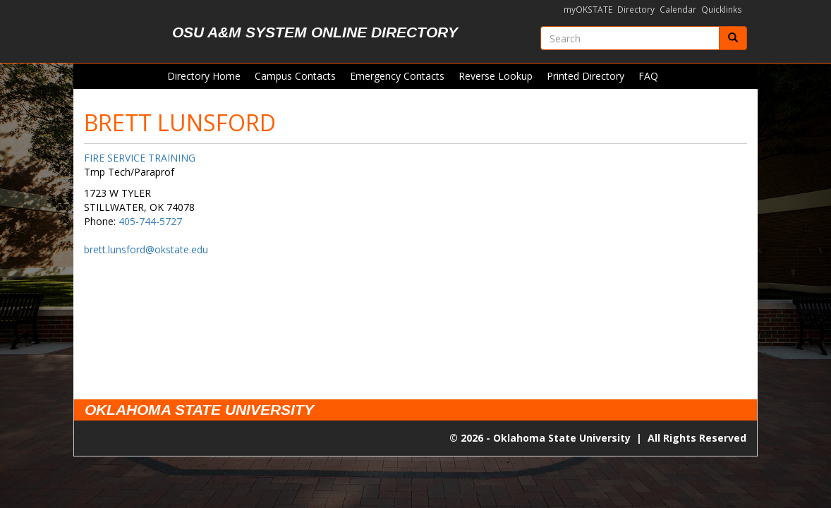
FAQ (648, 76)
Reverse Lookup (496, 76)
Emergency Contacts (397, 76)
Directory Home (204, 76)
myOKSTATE (588, 10)
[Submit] (733, 38)
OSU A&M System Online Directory (315, 32)
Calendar (678, 10)
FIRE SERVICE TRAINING (139, 157)
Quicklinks (721, 10)
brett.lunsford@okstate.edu (146, 249)
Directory (636, 10)
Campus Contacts (295, 76)
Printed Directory (585, 76)
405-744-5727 (150, 221)
